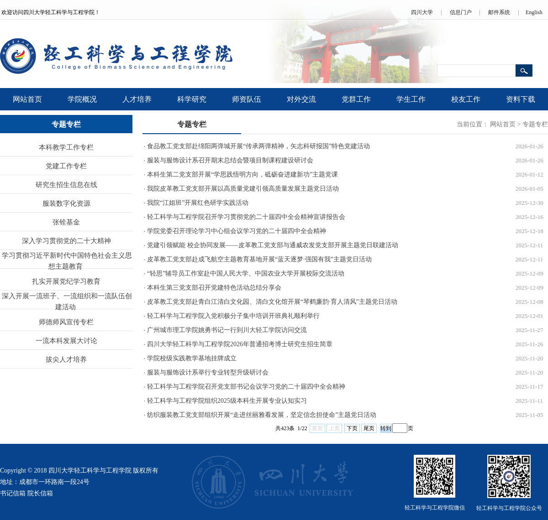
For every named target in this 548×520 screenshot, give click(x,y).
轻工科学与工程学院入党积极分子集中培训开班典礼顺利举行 (233, 315)
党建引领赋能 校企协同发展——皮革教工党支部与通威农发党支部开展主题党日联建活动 (272, 245)
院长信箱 (40, 493)
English (534, 12)
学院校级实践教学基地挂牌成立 (192, 358)
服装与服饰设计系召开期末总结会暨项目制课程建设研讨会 (230, 160)
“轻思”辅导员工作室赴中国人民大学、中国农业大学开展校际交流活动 (245, 273)
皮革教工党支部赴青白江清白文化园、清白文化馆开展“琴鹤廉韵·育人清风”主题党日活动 (272, 301)
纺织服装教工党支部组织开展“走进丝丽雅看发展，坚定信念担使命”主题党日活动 (261, 414)
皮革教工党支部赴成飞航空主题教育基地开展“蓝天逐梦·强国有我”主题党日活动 (259, 259)
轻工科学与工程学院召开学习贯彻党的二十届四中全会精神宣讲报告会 (246, 216)
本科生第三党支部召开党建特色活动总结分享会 (214, 287)
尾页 (369, 428)
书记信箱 (13, 493)
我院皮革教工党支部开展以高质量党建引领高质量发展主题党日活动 (243, 188)
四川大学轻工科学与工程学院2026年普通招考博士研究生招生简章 (239, 344)
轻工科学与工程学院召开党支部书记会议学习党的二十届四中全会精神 (246, 386)
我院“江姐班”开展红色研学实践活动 (197, 202)
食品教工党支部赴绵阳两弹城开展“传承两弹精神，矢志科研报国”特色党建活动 (258, 146)
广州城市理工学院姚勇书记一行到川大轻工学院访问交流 (227, 330)
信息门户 (461, 12)
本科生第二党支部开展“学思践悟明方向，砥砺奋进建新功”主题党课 (242, 174)
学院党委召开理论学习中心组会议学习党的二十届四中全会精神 (236, 231)
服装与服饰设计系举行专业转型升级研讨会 (208, 372)
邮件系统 (499, 12)
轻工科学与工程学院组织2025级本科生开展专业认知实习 (227, 400)
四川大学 (422, 12)
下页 (352, 428)
